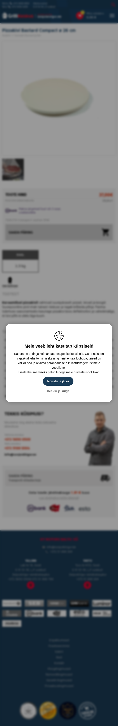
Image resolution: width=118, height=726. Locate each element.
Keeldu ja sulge (58, 391)
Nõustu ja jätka (58, 381)
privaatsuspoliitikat (86, 372)
